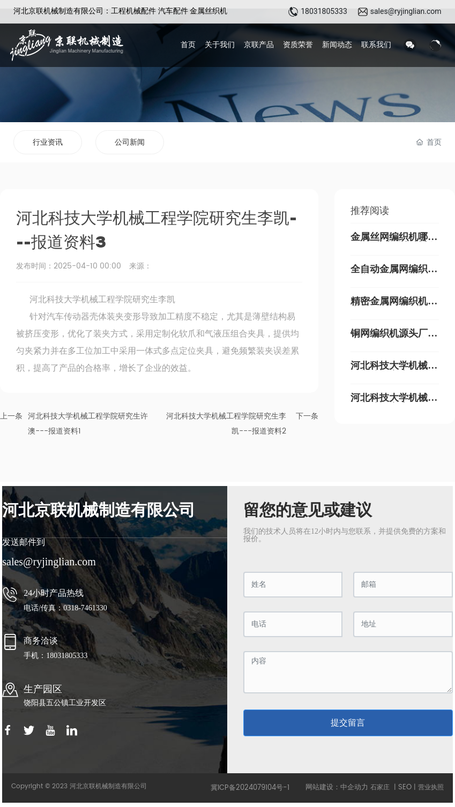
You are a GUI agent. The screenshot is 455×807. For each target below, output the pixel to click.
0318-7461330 (86, 608)
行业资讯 (48, 142)
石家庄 (380, 787)
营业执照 (431, 787)
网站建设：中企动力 (336, 787)
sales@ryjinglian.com (406, 11)
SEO (405, 787)
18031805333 (324, 11)
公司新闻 (130, 142)
